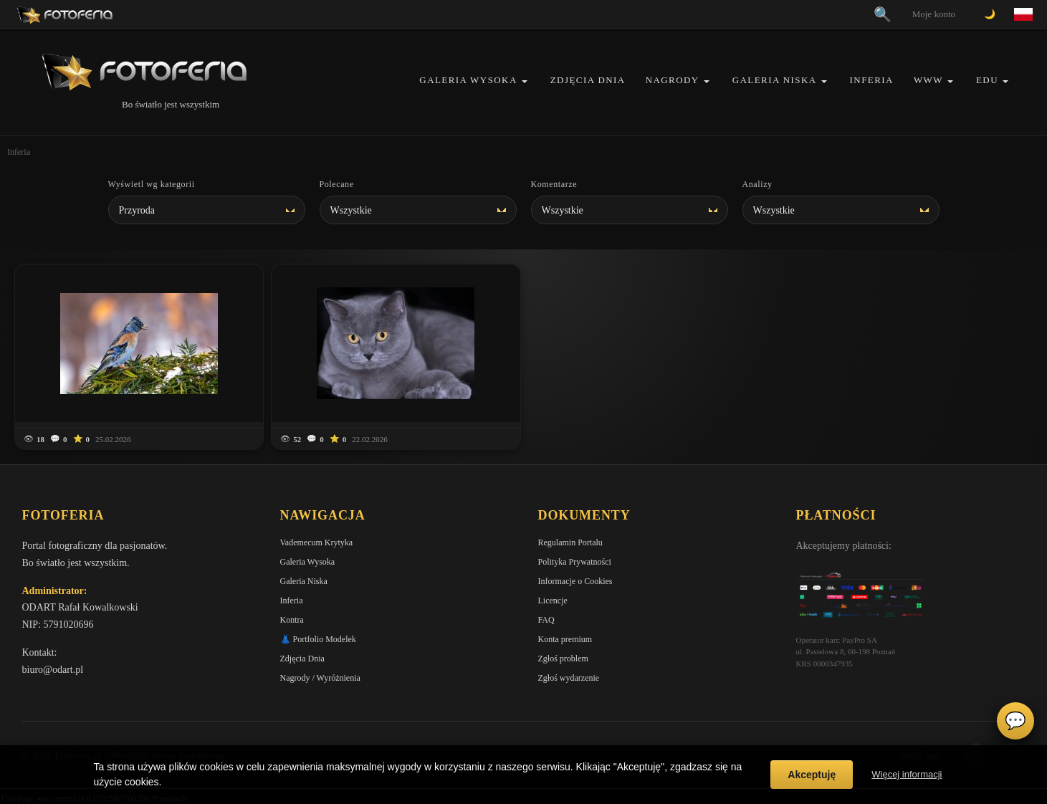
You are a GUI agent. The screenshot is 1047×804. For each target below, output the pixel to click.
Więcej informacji (906, 774)
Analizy (757, 184)
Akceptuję (812, 774)
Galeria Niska (774, 80)
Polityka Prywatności (574, 562)
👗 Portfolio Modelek (318, 639)
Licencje (553, 600)
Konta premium (565, 639)
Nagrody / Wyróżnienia (320, 678)
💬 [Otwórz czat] (1015, 721)
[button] (524, 81)
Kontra (292, 620)
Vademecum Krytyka (316, 542)
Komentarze (554, 184)
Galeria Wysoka (468, 80)
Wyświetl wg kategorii (151, 184)
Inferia (872, 80)
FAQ (546, 620)
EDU (987, 80)
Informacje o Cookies (575, 581)
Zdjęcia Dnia (588, 80)
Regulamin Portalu (570, 542)
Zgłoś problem (563, 659)
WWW (928, 80)
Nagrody (672, 80)
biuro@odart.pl (53, 669)
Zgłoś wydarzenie (569, 678)
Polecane (337, 184)
